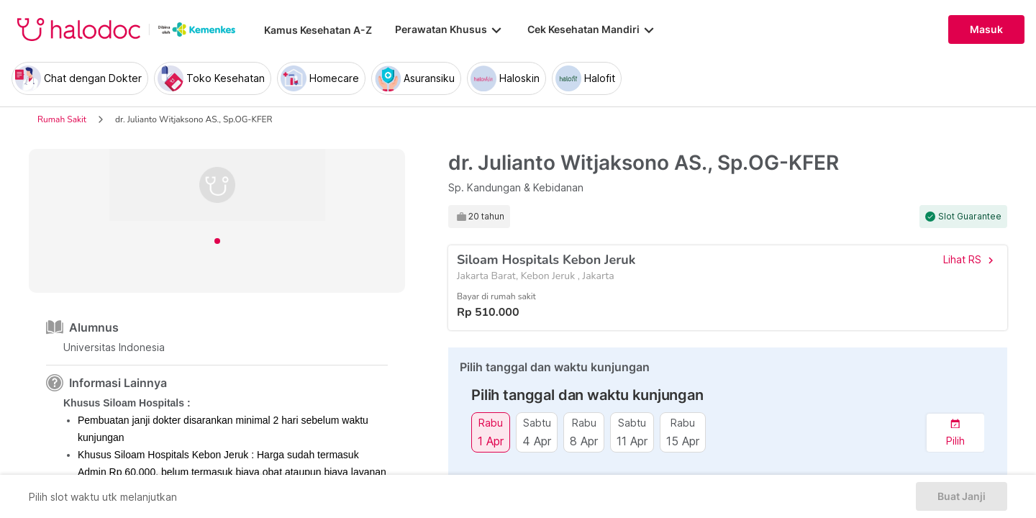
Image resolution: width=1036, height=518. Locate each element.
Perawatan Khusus (449, 29)
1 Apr (491, 440)
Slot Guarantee (969, 217)
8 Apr (584, 440)
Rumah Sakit (61, 119)
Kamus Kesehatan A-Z (318, 30)
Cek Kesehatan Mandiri (592, 29)
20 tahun (486, 217)
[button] (955, 433)
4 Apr (536, 440)
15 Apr (682, 440)
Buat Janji (961, 496)
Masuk (986, 29)
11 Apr (632, 440)
